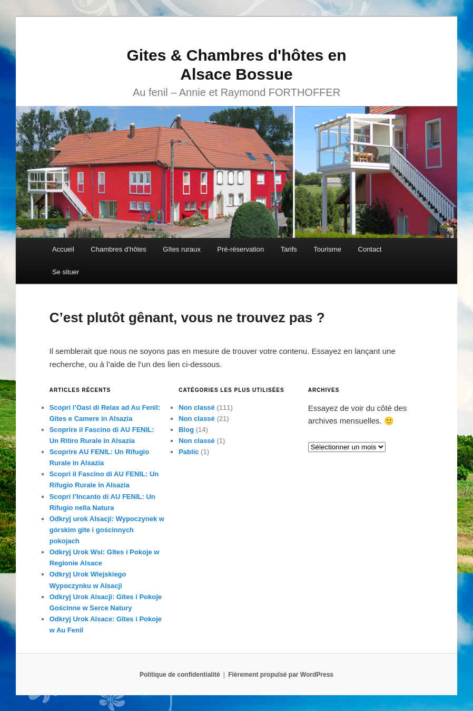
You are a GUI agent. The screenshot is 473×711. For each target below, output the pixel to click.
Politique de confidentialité (180, 674)
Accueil (63, 249)
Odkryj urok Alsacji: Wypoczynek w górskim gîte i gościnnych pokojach (107, 530)
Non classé (197, 407)
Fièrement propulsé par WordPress (280, 674)
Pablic (189, 452)
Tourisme (327, 249)
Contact (370, 249)
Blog (186, 430)
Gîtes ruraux (182, 249)
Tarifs (289, 249)
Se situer (65, 272)
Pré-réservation (240, 249)
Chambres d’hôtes (118, 249)
